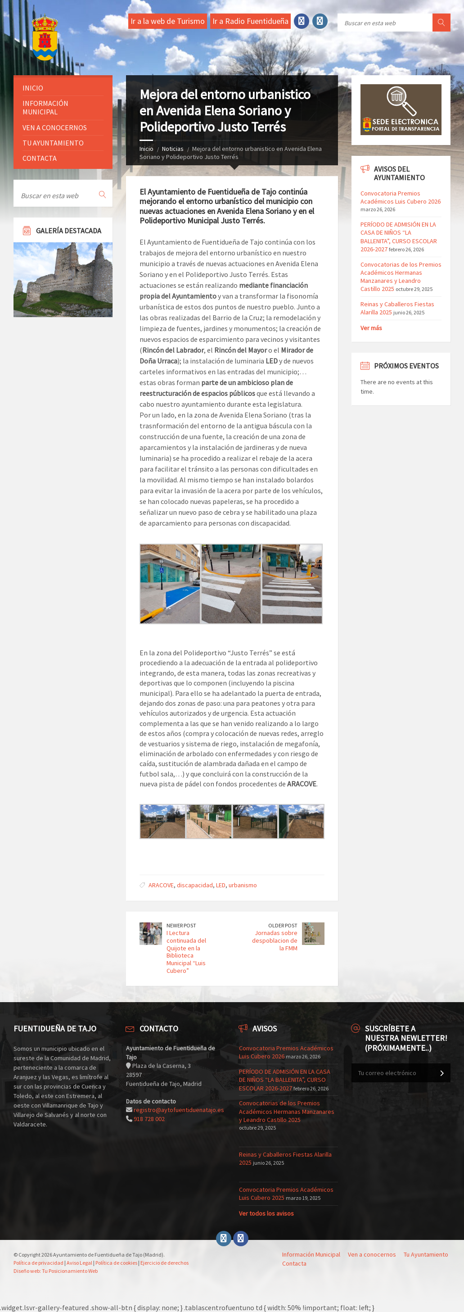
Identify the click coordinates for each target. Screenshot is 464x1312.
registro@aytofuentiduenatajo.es (179, 1110)
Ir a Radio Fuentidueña (250, 21)
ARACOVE (161, 885)
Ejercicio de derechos (164, 1262)
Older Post (282, 925)
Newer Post (181, 925)
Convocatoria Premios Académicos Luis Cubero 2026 (400, 197)
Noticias (173, 149)
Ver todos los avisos (266, 1213)
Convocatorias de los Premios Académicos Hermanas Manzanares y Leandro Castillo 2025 (400, 276)
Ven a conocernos (55, 127)
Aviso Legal (79, 1262)
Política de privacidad (38, 1262)
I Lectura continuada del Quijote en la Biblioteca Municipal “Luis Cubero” (186, 952)
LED (220, 885)
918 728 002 (149, 1119)
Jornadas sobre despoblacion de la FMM (274, 940)
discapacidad (195, 885)
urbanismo (243, 885)
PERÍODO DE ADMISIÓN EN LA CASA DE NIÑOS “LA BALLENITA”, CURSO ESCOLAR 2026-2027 (398, 236)
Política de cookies (116, 1262)
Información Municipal (45, 107)
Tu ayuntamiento (53, 142)
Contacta (40, 158)
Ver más (371, 328)
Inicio (146, 149)
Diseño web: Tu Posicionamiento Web (56, 1270)
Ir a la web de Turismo (168, 21)
